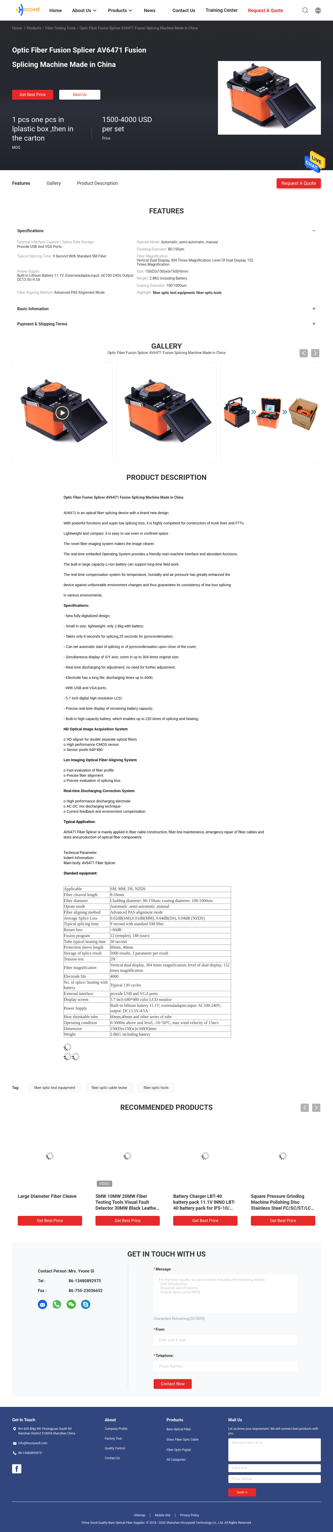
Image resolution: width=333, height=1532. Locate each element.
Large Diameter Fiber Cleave (47, 1196)
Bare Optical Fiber (178, 1429)
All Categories (176, 1459)
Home (17, 28)
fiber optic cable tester (109, 1088)
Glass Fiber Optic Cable (182, 1439)
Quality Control (115, 1448)
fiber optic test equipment (54, 1088)
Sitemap (139, 1515)
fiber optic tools (156, 1088)
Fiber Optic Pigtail (178, 1450)
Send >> (242, 1492)
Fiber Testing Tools (60, 28)
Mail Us (80, 94)
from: (160, 1329)
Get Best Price (33, 94)
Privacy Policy (189, 1515)
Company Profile (116, 1429)
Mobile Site (162, 1515)
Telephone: (165, 1356)
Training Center (222, 10)
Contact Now (173, 1383)
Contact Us (112, 1458)
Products (34, 28)
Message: (163, 1269)
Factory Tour (113, 1438)
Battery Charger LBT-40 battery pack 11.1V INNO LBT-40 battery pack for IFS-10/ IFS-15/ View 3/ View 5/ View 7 (204, 1208)
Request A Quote (299, 183)
